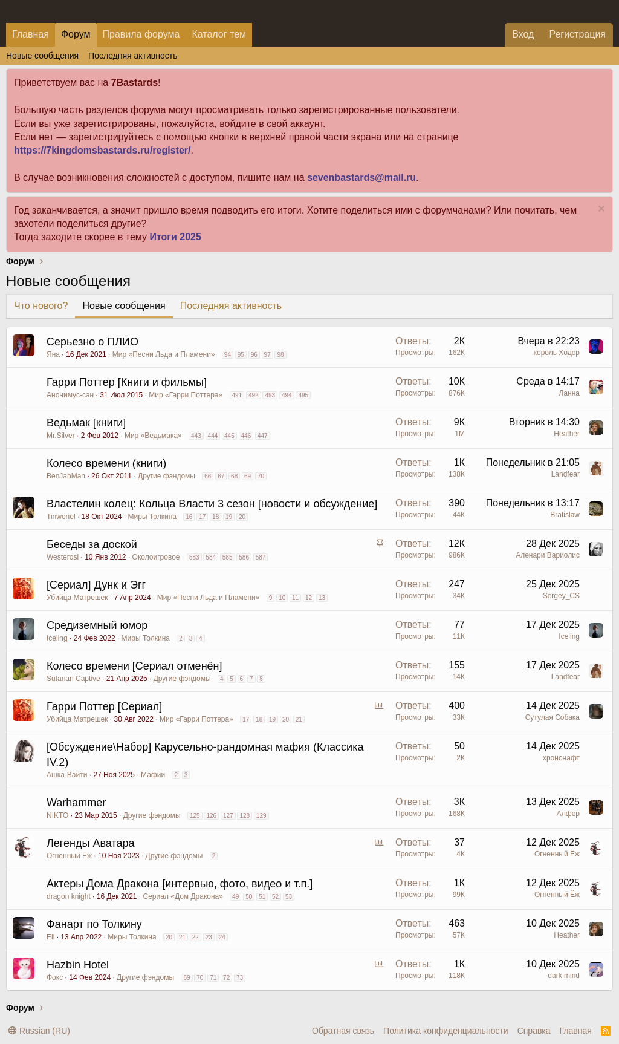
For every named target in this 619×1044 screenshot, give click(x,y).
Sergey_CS (561, 596)
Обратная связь (343, 1031)
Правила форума (141, 34)
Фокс (55, 977)
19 (228, 517)
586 (244, 557)
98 (280, 354)
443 (196, 435)
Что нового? (41, 306)
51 (262, 896)
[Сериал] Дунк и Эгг (96, 585)
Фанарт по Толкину (94, 924)
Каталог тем (219, 34)
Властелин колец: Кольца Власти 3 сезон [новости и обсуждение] (212, 504)
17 (202, 517)
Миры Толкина (152, 516)
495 (303, 395)
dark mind (564, 975)
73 (239, 977)
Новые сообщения (42, 55)
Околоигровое (156, 557)
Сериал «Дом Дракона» (183, 896)
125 (195, 815)
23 (209, 937)
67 (221, 476)
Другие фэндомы (166, 476)
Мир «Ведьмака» (153, 435)
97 (267, 354)
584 (211, 557)
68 (234, 476)
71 (213, 977)
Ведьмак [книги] (86, 423)
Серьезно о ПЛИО (92, 342)
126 (211, 815)
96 (254, 354)
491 (237, 395)
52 (275, 896)
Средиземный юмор (97, 625)
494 (287, 395)
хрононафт (561, 758)
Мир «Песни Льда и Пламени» (163, 354)
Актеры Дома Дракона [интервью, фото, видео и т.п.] (180, 884)
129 (261, 815)
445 (229, 435)
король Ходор (557, 352)
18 (215, 517)
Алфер (568, 813)
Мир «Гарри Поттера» (185, 395)
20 (242, 517)
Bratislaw (565, 515)
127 (228, 815)
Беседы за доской (92, 544)
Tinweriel (61, 516)
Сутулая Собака (552, 717)
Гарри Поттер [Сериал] (104, 706)
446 (246, 435)
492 (253, 395)
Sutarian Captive (73, 678)
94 (227, 354)
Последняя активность (132, 55)
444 (213, 435)
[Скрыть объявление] (600, 210)
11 (295, 598)
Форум (76, 34)
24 (222, 937)
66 (207, 476)
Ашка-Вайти (67, 775)
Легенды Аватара (90, 843)
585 (227, 557)
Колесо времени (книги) (106, 463)
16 (189, 517)
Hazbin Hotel (78, 965)
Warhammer (76, 803)
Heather (567, 433)
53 (288, 896)
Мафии (153, 775)
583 (194, 557)
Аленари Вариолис (548, 555)
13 (322, 598)
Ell (50, 937)
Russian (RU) (39, 1031)
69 (247, 476)
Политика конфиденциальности (445, 1031)
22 (195, 937)
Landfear (565, 474)
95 (241, 354)
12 (308, 598)
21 (299, 719)
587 (261, 557)
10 (282, 598)
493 (270, 395)
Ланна (569, 393)
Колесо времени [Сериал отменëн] (134, 666)
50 (248, 896)
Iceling (57, 638)
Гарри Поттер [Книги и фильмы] (127, 382)
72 (226, 977)
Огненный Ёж (69, 856)
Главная (30, 34)
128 (244, 815)
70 (261, 476)
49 (235, 896)
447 (263, 435)
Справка (534, 1031)
